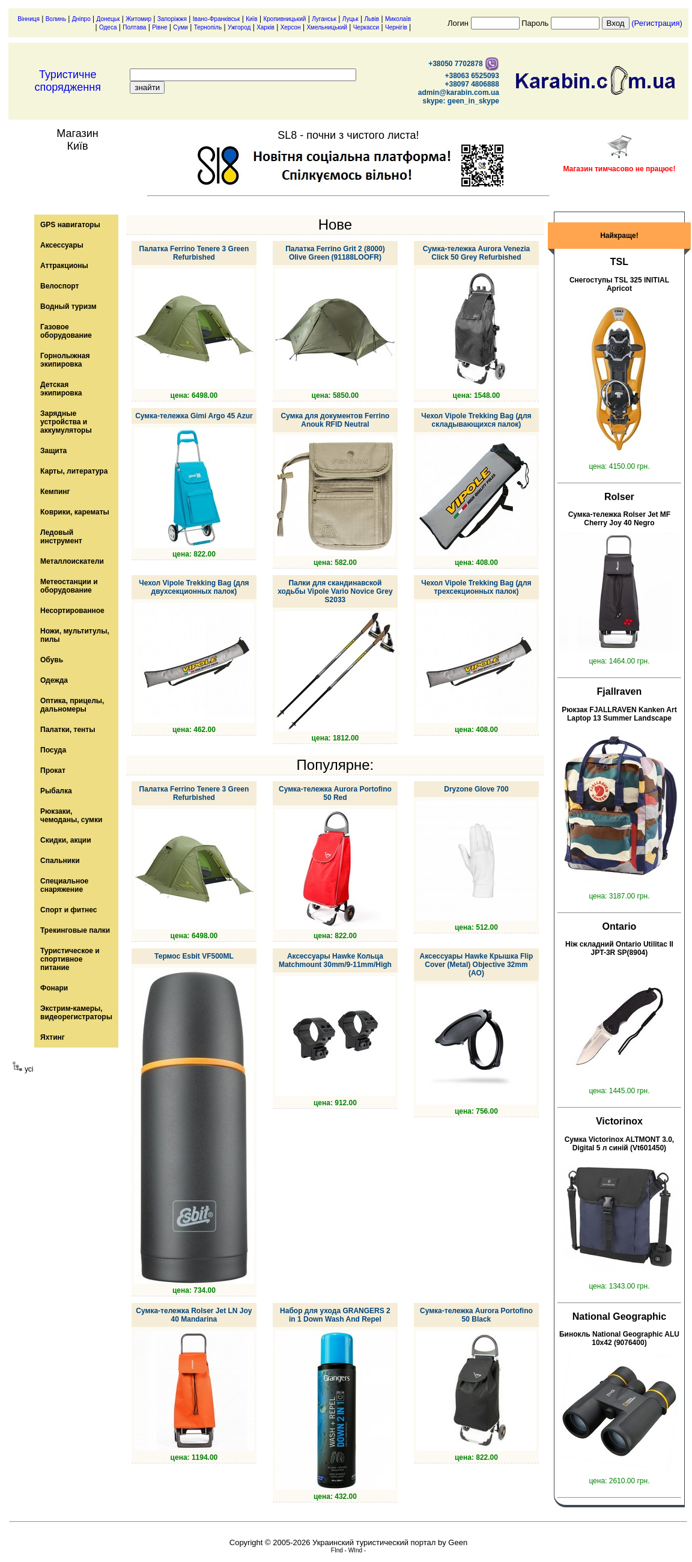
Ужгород (239, 27)
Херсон (291, 27)
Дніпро (81, 19)
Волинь (56, 19)
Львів (372, 19)
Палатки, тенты (67, 729)
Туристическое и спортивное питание (70, 959)
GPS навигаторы (70, 225)
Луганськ (324, 19)
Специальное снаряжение (64, 885)
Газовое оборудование (66, 331)
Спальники (60, 860)
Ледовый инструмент (61, 536)
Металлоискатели (72, 561)
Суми (180, 27)
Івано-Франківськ (216, 19)
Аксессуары (61, 245)
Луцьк (350, 19)
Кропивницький (284, 19)
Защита (53, 451)
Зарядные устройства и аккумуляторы (66, 422)
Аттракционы (64, 265)
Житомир (138, 19)
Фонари (54, 988)
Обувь (51, 660)
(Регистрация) (656, 23)
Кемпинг (55, 491)
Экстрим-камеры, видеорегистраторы (76, 1012)
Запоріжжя (172, 19)
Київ (252, 19)
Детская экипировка (61, 388)
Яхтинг (52, 1037)
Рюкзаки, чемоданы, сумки (71, 815)
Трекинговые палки (75, 930)
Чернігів (396, 27)
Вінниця (28, 19)
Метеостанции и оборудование (69, 586)
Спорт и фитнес (68, 910)
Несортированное (72, 610)
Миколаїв (398, 19)
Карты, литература (74, 471)
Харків (265, 27)
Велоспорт (59, 286)
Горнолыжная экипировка (65, 360)
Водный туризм (68, 306)
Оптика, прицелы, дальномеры (72, 705)
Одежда (54, 680)
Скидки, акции (65, 840)
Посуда (53, 750)
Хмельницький (326, 27)
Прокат (52, 770)
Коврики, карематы (74, 512)
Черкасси (366, 27)
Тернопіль (208, 27)
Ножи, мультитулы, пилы (74, 635)
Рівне (159, 27)
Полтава (134, 27)
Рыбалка (56, 791)
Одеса (108, 27)
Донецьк (108, 19)
